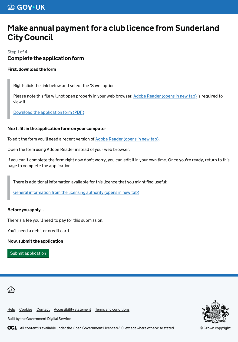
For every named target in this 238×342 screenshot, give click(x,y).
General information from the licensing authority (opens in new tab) (76, 192)
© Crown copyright (215, 328)
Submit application (28, 253)
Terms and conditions (112, 309)
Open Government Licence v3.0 (98, 328)
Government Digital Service (48, 318)
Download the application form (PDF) (48, 112)
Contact (43, 309)
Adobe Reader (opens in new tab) (165, 96)
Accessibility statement (72, 309)
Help (11, 309)
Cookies (25, 309)
